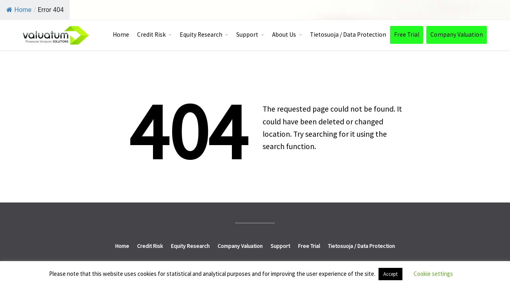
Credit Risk (151, 34)
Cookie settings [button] (433, 273)
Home (18, 10)
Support (247, 34)
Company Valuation (456, 34)
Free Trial (406, 34)
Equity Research (201, 34)
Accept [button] (390, 274)
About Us (284, 34)
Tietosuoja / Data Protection (348, 34)
